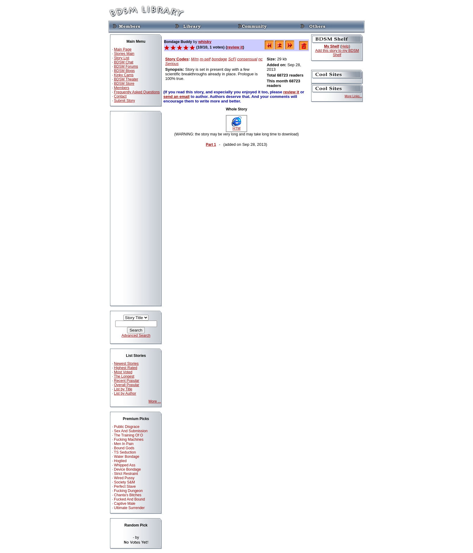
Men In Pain (123, 444)
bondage (219, 59)
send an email (176, 96)
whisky (204, 41)
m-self (205, 59)
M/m (195, 59)
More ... (154, 401)
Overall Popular (126, 385)
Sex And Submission (131, 431)
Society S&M (124, 482)
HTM (236, 127)
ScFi (232, 59)
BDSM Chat (123, 62)
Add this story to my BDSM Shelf (337, 52)
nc (260, 59)
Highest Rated (125, 368)
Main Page (122, 49)
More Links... (353, 96)
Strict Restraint (126, 474)
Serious (172, 63)
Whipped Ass (124, 465)
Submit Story (124, 101)
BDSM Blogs (124, 71)
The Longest (124, 376)
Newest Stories (126, 363)
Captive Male (124, 503)
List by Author (125, 393)
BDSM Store (124, 83)
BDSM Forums (126, 66)
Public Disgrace (126, 427)
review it (235, 47)
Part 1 (211, 144)
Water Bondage (126, 456)
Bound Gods (124, 448)
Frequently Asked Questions (137, 92)
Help (345, 46)
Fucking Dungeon (128, 491)
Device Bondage (127, 469)
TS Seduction (125, 452)
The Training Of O (128, 435)
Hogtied (120, 461)
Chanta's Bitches (127, 495)
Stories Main (124, 54)
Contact (120, 96)
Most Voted (123, 372)
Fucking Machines (129, 439)
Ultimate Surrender (129, 508)
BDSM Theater (126, 79)
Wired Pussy (124, 478)
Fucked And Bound (129, 499)
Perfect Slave (125, 486)
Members (121, 88)
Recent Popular (126, 381)
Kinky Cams (123, 75)
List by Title (123, 389)
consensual (247, 59)
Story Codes (177, 59)
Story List (121, 58)
